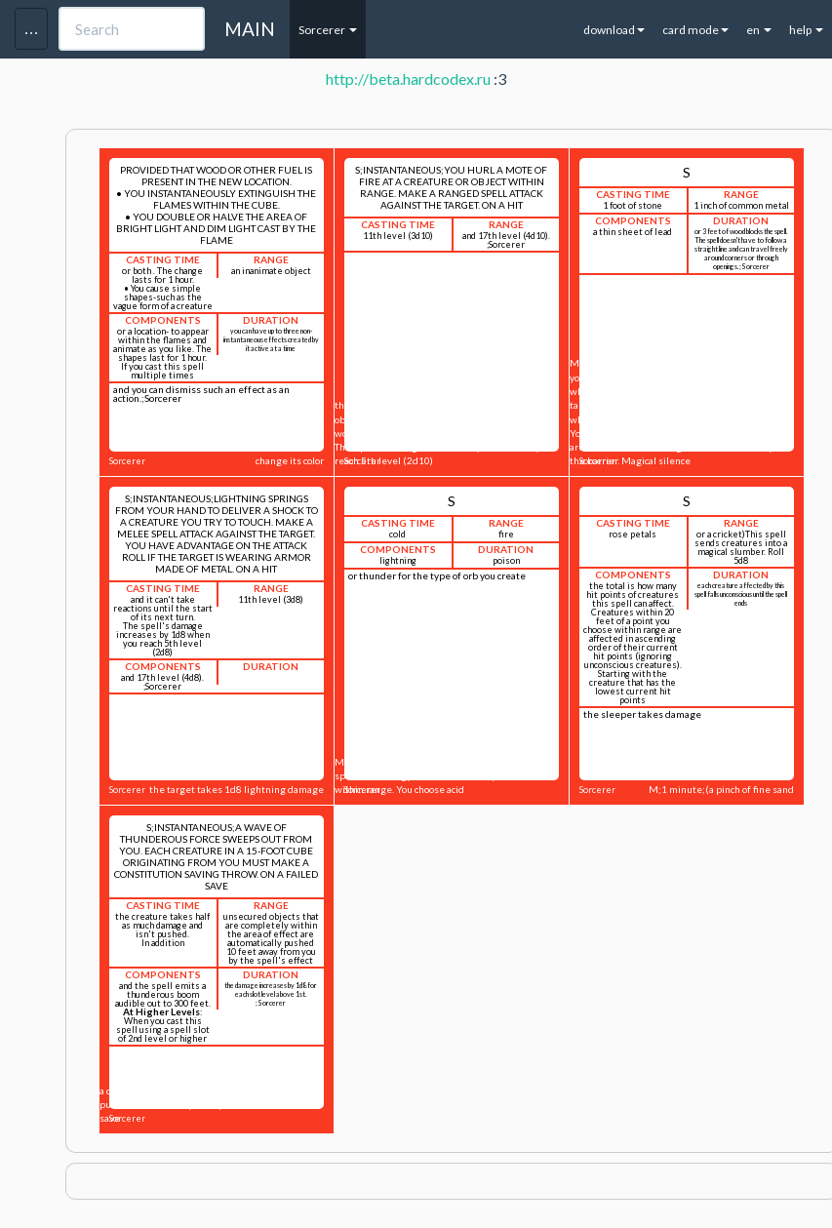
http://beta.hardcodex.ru (408, 78)
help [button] (806, 29)
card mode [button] (695, 29)
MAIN (249, 29)
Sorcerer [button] (327, 29)
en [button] (759, 29)
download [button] (614, 29)
